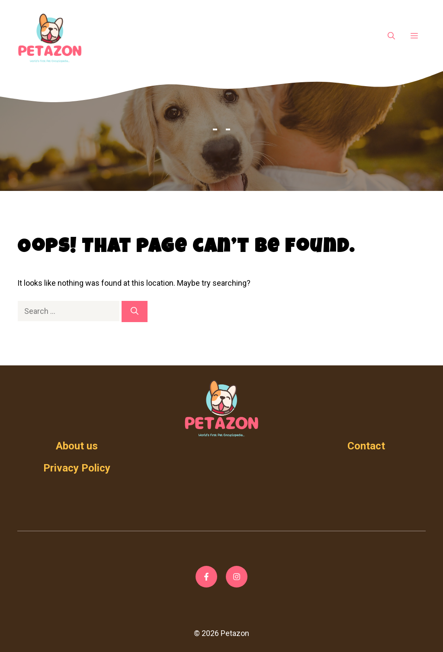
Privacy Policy (76, 468)
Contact (366, 446)
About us (77, 446)
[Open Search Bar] (391, 36)
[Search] (135, 311)
